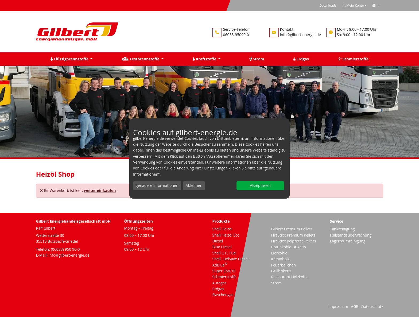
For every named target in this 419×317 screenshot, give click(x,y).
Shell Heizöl (222, 228)
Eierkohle (279, 253)
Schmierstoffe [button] (353, 58)
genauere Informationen (157, 185)
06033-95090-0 (236, 34)
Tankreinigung (342, 228)
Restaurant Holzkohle (290, 276)
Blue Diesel (222, 246)
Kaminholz (280, 258)
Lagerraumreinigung (348, 240)
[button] (376, 5)
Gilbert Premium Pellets (292, 228)
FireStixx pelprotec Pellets (293, 240)
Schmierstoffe (224, 276)
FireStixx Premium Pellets (293, 235)
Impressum (338, 306)
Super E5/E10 (224, 270)
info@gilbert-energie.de (300, 34)
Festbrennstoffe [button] (141, 58)
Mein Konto (353, 5)
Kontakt (287, 29)
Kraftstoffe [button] (205, 58)
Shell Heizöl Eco (226, 235)
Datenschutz (372, 306)
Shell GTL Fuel (224, 253)
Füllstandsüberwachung (351, 235)
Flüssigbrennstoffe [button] (70, 58)
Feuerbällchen (283, 265)
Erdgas (218, 288)
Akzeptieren (260, 185)
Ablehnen (194, 185)
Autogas (219, 282)
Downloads (327, 5)
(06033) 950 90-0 (65, 249)
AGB (354, 306)
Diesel (217, 240)
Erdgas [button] (301, 58)
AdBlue (219, 265)
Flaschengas (223, 294)
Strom (276, 282)
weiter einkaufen (100, 190)
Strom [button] (256, 58)
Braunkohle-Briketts (288, 246)
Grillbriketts (281, 270)
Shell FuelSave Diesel (230, 258)
